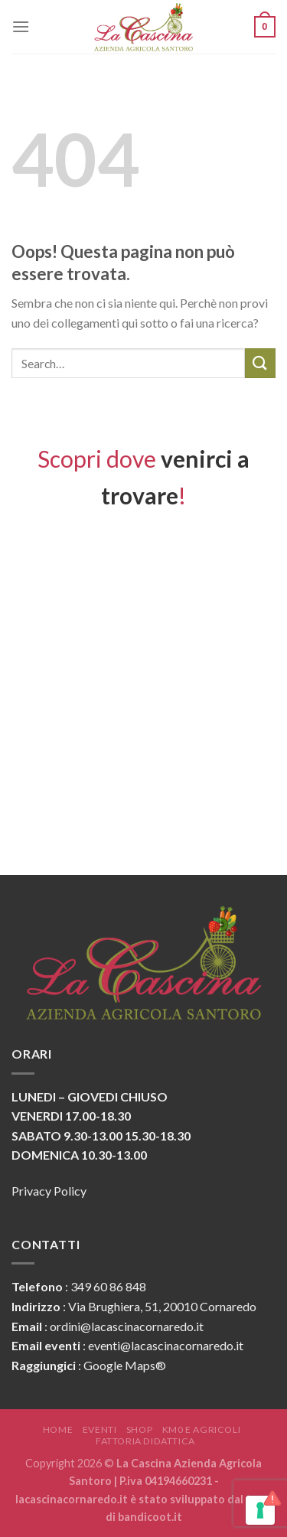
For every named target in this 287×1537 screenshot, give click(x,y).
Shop (139, 1429)
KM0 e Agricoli (201, 1429)
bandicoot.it (150, 1516)
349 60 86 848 (108, 1286)
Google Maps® (124, 1365)
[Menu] (20, 26)
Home (58, 1429)
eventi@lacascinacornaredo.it (165, 1345)
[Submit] (260, 363)
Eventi (100, 1429)
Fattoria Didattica (145, 1441)
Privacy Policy (48, 1190)
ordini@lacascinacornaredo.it (127, 1326)
